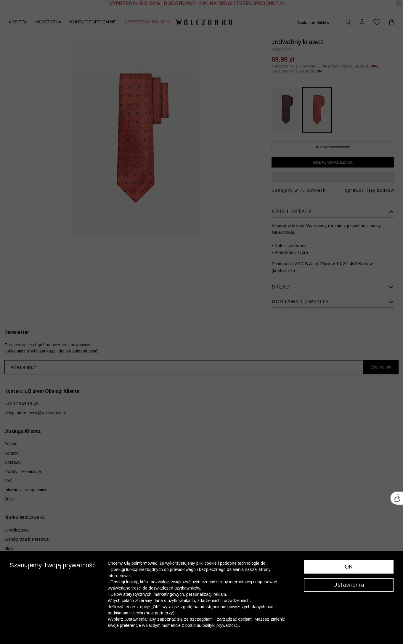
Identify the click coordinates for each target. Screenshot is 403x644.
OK (349, 567)
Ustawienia (348, 585)
